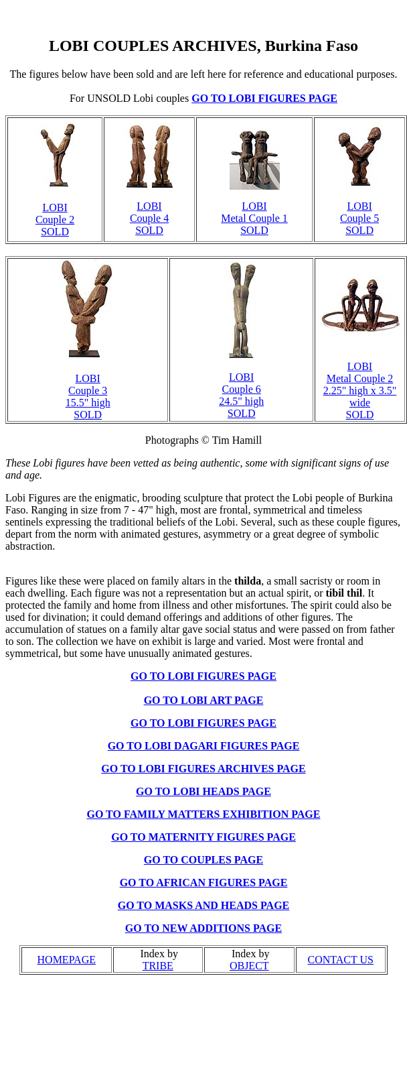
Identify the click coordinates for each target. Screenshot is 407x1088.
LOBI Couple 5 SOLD (359, 218)
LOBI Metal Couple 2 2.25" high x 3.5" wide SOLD (360, 390)
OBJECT (249, 965)
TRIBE (158, 965)
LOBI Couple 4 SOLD (149, 218)
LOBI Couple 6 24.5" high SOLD (241, 395)
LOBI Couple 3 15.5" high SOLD (88, 396)
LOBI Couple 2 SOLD (54, 219)
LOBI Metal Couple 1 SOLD (254, 218)
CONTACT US (341, 959)
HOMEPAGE (66, 959)
